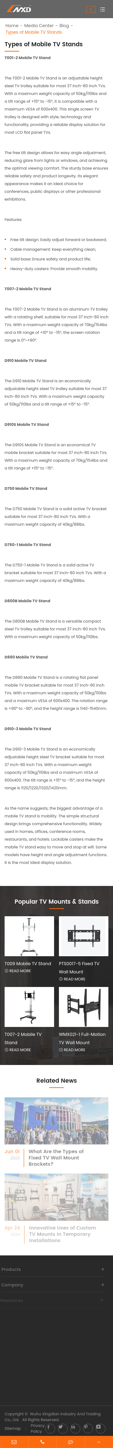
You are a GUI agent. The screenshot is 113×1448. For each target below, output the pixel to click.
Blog (64, 26)
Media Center (39, 26)
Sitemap (13, 1428)
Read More (18, 971)
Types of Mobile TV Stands (34, 32)
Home (12, 26)
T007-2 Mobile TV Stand (23, 1038)
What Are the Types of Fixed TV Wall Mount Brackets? (56, 1160)
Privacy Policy (38, 1428)
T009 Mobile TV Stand (28, 964)
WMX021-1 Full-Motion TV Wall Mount (82, 1038)
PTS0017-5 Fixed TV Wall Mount (79, 968)
